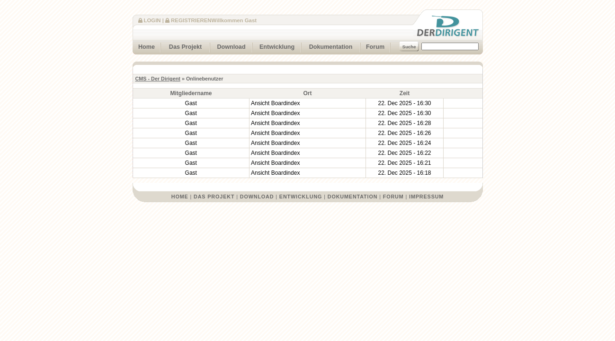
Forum (372, 45)
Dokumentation (327, 45)
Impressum (426, 196)
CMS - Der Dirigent (157, 78)
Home (144, 45)
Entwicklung (274, 45)
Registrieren (191, 20)
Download (228, 45)
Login (152, 20)
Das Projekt (181, 45)
